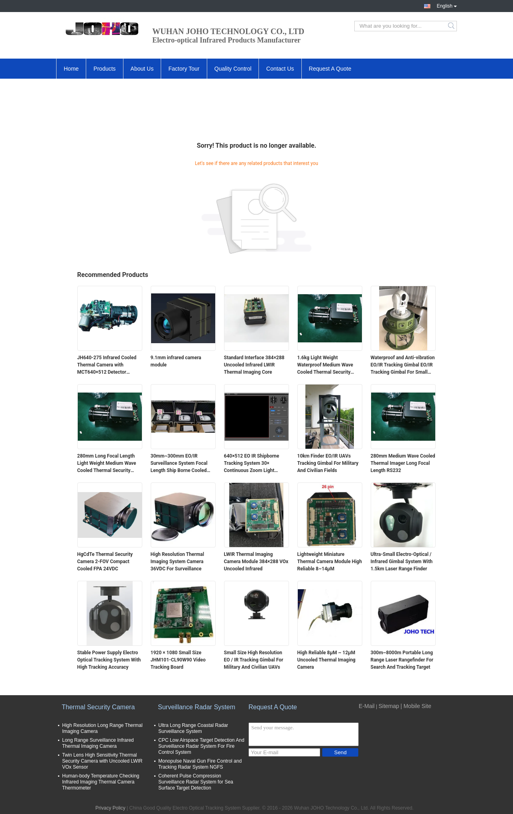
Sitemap (388, 706)
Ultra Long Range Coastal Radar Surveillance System (193, 728)
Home (71, 68)
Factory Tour (184, 68)
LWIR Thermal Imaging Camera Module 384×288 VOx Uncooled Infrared (256, 561)
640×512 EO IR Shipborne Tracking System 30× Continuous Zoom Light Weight (251, 463)
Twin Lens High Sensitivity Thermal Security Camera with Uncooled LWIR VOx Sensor (102, 761)
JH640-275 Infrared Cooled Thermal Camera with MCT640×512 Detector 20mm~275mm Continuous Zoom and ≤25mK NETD (107, 365)
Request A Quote (330, 68)
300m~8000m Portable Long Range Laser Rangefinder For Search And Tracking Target (402, 660)
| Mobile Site (415, 706)
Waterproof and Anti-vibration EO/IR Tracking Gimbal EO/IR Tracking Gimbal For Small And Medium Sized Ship (403, 365)
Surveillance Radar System (196, 707)
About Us (142, 68)
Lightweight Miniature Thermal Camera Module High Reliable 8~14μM (329, 561)
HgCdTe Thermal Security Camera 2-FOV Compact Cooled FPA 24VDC (105, 561)
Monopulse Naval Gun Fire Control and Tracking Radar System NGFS (200, 764)
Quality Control (233, 68)
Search (452, 26)
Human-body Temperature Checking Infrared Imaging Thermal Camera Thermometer (100, 782)
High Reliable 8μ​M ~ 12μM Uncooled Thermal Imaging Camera (326, 660)
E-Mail (367, 706)
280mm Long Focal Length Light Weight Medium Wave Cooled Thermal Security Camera (106, 463)
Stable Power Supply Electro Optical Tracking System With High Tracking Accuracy (109, 660)
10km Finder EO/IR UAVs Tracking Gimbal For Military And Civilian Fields (328, 463)
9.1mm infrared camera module (176, 361)
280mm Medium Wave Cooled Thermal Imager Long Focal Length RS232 (403, 463)
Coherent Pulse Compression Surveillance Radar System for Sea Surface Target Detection (195, 782)
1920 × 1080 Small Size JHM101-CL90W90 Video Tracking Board (178, 660)
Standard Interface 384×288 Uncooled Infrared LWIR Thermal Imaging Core (254, 365)
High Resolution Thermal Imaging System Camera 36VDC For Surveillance (177, 561)
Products (104, 68)
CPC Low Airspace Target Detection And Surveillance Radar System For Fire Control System (201, 746)
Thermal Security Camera (98, 707)
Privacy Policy (110, 808)
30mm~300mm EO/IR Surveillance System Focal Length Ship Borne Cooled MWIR (179, 463)
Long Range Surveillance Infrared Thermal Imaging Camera (98, 743)
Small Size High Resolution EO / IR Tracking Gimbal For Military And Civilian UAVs (253, 660)
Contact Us (280, 68)
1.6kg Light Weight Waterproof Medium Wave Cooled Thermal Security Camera (325, 365)
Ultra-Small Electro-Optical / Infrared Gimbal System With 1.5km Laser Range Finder (402, 561)
